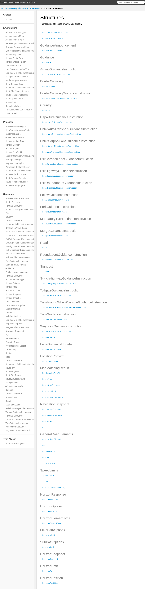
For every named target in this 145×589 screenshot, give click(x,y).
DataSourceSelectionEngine (18, 130)
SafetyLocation (12, 382)
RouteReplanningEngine (16, 182)
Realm (67, 586)
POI (7, 335)
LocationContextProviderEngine (19, 156)
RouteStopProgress (14, 375)
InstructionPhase (13, 65)
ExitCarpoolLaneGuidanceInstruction (22, 243)
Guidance (9, 268)
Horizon (9, 19)
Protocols (8, 122)
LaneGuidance (12, 301)
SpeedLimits (11, 397)
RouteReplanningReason (16, 95)
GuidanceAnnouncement (16, 272)
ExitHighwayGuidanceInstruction (20, 246)
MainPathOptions (13, 316)
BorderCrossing (12, 202)
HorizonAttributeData (15, 141)
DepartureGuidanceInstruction (19, 224)
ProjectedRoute (12, 342)
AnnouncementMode (14, 36)
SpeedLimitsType (13, 106)
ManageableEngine (14, 159)
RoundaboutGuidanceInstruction (20, 364)
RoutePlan (10, 368)
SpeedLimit (10, 102)
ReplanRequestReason (16, 80)
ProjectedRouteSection (15, 346)
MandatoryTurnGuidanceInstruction (21, 320)
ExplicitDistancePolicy (15, 253)
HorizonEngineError (14, 58)
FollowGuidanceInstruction (17, 257)
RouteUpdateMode (14, 98)
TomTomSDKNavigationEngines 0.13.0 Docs (17, 2)
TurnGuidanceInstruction (16, 423)
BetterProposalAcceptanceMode (20, 43)
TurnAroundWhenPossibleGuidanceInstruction (26, 419)
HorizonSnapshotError (15, 62)
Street (8, 401)
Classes (7, 14)
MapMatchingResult (14, 323)
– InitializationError (13, 206)
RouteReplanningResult (16, 443)
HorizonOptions (12, 283)
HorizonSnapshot (13, 298)
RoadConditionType (14, 84)
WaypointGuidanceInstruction (18, 430)
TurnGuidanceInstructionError (18, 110)
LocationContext (12, 309)
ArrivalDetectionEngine (15, 126)
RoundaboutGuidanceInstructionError (22, 87)
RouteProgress (12, 371)
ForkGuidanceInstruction (16, 261)
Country (9, 217)
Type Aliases (9, 439)
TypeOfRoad (11, 113)
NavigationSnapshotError (16, 76)
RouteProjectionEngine (15, 174)
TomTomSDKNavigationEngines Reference (20, 8)
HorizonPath (11, 287)
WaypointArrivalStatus (15, 427)
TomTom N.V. (51, 583)
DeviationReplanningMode (17, 47)
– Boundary (10, 349)
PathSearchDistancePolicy (17, 167)
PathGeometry (12, 338)
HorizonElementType (15, 279)
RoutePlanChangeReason (17, 91)
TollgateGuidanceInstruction (18, 412)
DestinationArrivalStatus (16, 228)
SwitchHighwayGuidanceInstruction (21, 408)
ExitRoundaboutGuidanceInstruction (21, 250)
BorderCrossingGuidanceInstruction (21, 209)
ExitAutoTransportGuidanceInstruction (22, 239)
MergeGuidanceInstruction (17, 327)
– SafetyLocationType (15, 386)
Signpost (9, 390)
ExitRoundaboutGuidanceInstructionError (24, 51)
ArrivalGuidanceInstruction (17, 198)
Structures (8, 194)
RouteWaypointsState (15, 379)
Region (8, 353)
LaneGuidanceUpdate (15, 305)
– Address (10, 312)
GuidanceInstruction (14, 137)
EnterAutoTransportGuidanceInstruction (23, 231)
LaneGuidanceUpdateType (17, 69)
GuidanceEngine (13, 134)
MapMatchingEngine (14, 163)
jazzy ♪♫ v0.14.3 (57, 586)
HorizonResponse (13, 294)
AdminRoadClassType (15, 32)
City (7, 213)
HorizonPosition (12, 290)
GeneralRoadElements (15, 265)
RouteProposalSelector (16, 178)
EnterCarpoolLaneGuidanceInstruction (22, 235)
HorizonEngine (12, 148)
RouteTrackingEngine (15, 185)
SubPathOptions (12, 405)
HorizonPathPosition (14, 152)
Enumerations (10, 28)
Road (7, 357)
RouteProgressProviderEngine (19, 171)
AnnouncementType (14, 40)
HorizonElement (12, 145)
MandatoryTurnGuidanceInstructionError (23, 73)
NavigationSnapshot (14, 331)
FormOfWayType (13, 54)
